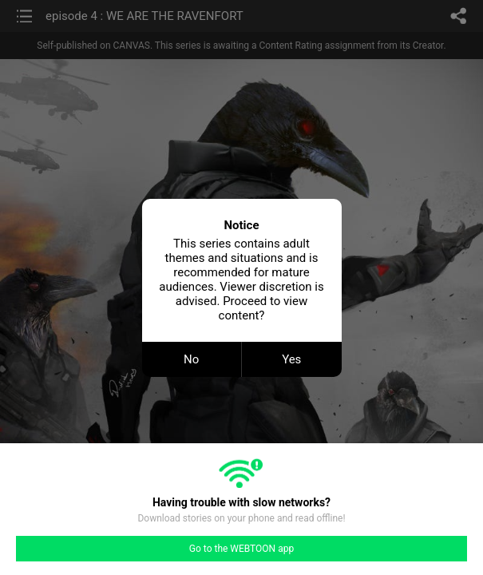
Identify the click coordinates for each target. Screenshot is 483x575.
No (191, 359)
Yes (291, 359)
